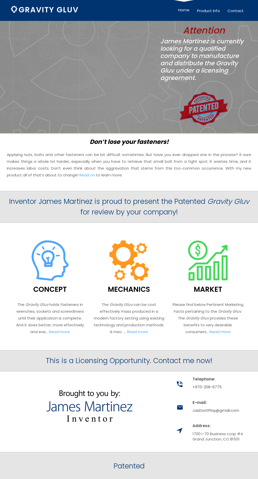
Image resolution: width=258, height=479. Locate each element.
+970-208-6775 (207, 387)
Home (183, 10)
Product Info (208, 10)
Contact (236, 10)
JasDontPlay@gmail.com (215, 410)
